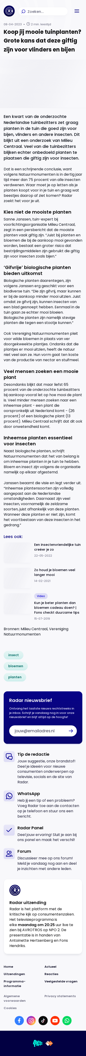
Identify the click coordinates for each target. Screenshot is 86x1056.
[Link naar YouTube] (55, 1020)
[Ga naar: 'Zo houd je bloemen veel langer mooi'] (43, 578)
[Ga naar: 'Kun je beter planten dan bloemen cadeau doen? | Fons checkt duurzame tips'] (43, 607)
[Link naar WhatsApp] (67, 1020)
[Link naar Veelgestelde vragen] (63, 983)
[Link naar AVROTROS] (38, 1043)
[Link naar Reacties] (63, 974)
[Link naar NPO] (49, 1043)
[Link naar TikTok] (43, 1020)
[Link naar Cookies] (43, 1008)
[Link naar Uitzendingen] (23, 974)
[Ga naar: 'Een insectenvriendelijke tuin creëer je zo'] (43, 552)
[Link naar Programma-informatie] (23, 983)
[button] (76, 11)
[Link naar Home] (23, 966)
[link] (13, 655)
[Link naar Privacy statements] (63, 998)
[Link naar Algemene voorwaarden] (23, 998)
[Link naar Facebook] (19, 1020)
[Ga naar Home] (9, 11)
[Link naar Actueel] (63, 966)
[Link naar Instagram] (31, 1020)
